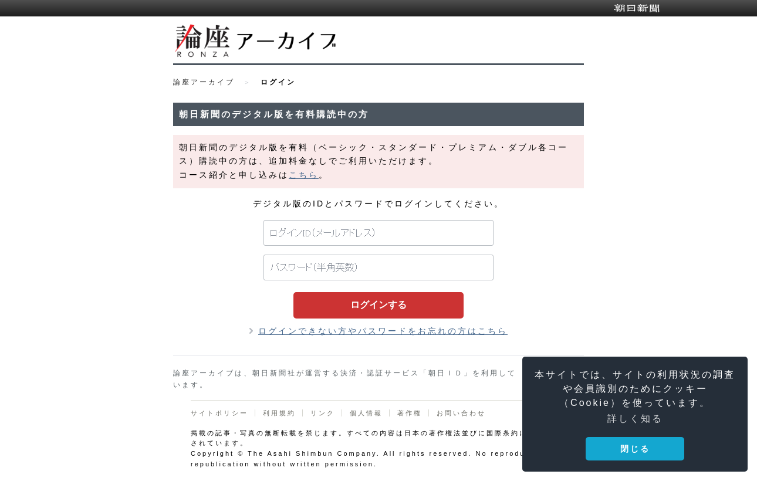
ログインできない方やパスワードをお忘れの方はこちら (383, 331)
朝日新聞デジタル (636, 8)
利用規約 (279, 412)
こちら (304, 174)
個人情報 (366, 412)
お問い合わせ (461, 412)
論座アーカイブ (204, 82)
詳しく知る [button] (635, 419)
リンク (322, 412)
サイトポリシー (219, 412)
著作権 (409, 412)
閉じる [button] (635, 448)
